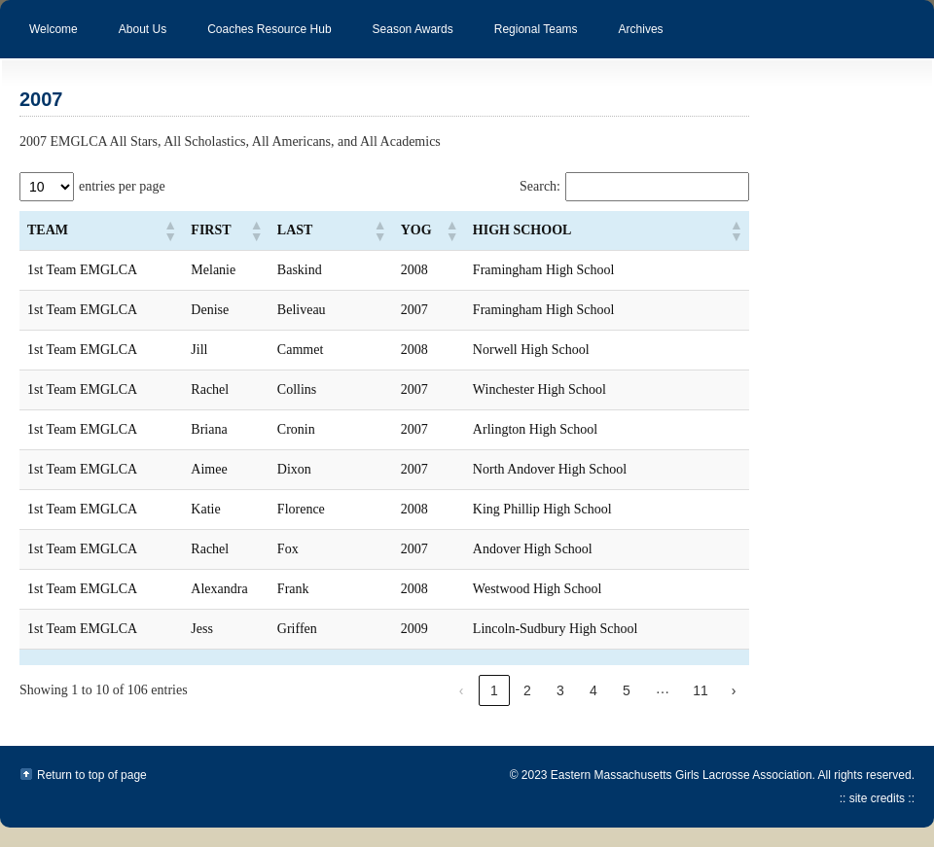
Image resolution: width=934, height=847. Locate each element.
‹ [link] (461, 690)
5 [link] (626, 690)
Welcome (53, 29)
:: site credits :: (877, 798)
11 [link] (700, 690)
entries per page (122, 186)
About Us (132, 40)
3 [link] (560, 690)
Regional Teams (526, 40)
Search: (540, 186)
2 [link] (527, 690)
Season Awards (403, 40)
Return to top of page (92, 775)
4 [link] (593, 690)
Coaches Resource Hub (259, 40)
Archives (631, 40)
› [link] (734, 690)
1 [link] (494, 690)
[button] (169, 230)
